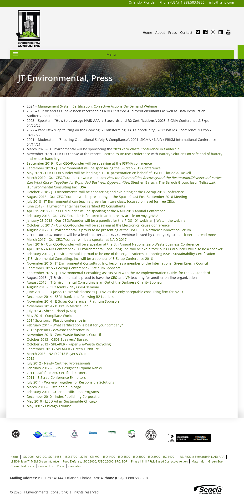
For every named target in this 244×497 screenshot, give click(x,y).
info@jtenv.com (221, 2)
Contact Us (45, 466)
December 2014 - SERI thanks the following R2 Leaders (70, 296)
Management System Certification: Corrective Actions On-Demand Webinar (98, 106)
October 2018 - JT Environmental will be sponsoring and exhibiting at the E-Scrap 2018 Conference (105, 192)
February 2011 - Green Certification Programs (63, 391)
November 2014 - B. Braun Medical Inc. (58, 306)
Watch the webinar (172, 220)
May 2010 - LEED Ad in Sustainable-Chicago (62, 401)
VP (128, 277)
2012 (30, 358)
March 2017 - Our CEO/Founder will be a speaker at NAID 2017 (77, 239)
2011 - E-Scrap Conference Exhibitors (56, 377)
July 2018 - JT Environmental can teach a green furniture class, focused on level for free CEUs (101, 201)
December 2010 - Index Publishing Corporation (64, 396)
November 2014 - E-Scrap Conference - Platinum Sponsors (73, 301)
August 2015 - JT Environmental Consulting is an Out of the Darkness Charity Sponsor (95, 282)
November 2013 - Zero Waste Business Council (64, 334)
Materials (198, 461)
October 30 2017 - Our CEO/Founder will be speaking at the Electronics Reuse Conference (98, 225)
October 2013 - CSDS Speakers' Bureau (57, 339)
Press (60, 466)
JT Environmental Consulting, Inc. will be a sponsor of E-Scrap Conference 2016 (90, 258)
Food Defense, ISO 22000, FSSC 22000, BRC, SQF (95, 461)
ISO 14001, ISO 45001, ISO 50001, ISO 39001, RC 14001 (139, 456)
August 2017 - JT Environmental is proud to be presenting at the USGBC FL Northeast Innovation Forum (109, 230)
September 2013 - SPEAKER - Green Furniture (63, 349)
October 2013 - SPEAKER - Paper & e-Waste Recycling (69, 344)
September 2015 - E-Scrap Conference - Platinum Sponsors (74, 268)
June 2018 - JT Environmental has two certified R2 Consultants (76, 206)
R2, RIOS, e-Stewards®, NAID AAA (202, 456)
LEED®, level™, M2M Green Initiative (34, 461)
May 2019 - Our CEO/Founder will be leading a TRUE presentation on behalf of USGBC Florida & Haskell (109, 173)
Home (14, 456)
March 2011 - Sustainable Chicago (54, 387)
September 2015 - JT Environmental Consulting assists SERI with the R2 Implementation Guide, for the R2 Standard (118, 273)
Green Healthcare (22, 466)
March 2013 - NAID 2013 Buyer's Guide (57, 353)
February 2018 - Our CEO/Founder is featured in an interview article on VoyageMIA (92, 215)
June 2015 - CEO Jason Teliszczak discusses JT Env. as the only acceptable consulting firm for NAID (105, 292)
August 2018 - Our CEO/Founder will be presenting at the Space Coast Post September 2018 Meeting (107, 196)
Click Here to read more (197, 234)
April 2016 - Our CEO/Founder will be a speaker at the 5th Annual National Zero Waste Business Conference (113, 244)
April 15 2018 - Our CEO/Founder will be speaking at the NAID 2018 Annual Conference (96, 211)
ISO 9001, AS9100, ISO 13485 (42, 456)
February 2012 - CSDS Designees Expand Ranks (64, 368)
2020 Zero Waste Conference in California (146, 149)
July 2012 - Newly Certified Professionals (59, 363)
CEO (114, 277)
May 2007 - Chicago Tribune (49, 406)
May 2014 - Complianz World (49, 315)
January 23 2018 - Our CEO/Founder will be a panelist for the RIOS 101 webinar (90, 220)
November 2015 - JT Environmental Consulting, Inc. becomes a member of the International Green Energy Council (117, 263)
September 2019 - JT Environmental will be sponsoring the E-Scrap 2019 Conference (94, 168)
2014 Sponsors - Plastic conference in (56, 320)
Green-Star (215, 461)
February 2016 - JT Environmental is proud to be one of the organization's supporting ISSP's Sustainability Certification (121, 253)
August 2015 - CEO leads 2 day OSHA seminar (63, 287)
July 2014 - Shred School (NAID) (51, 311)
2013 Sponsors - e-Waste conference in (58, 330)
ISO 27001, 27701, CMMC (82, 456)
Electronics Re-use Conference (126, 154)
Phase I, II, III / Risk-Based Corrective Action (159, 461)
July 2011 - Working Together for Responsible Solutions (70, 382)
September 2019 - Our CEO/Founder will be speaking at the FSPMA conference (89, 163)
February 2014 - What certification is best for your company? (75, 325)
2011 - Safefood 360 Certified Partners (57, 372)
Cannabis (74, 466)
